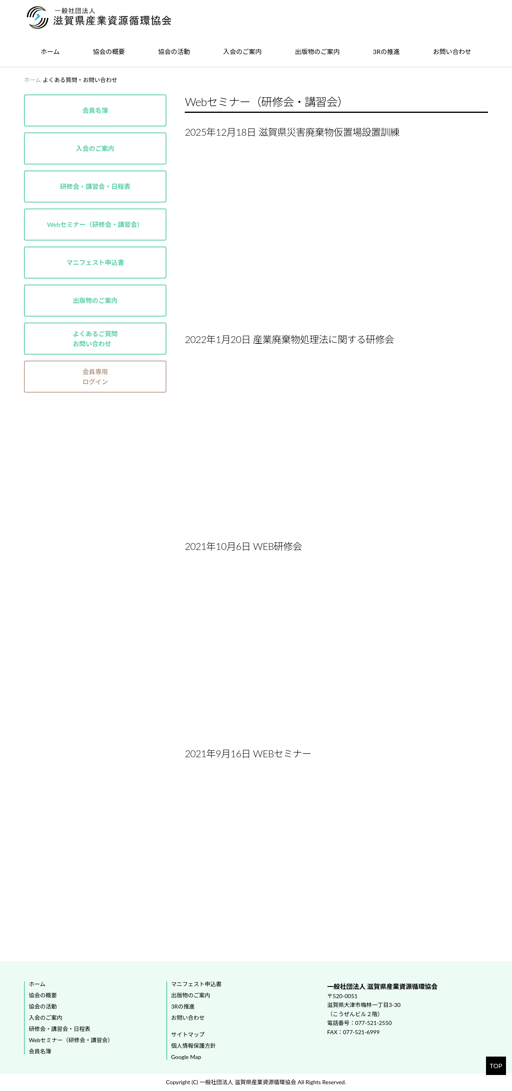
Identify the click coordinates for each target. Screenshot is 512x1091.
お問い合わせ (452, 51)
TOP (496, 1065)
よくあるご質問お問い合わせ (95, 339)
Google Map (186, 1057)
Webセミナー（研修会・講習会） (95, 224)
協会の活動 (174, 51)
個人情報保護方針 (193, 1046)
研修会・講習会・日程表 (95, 186)
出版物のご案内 (317, 51)
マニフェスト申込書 (95, 262)
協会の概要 (109, 51)
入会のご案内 (242, 51)
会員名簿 (95, 110)
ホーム (50, 51)
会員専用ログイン (95, 377)
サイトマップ (188, 1034)
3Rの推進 (386, 51)
